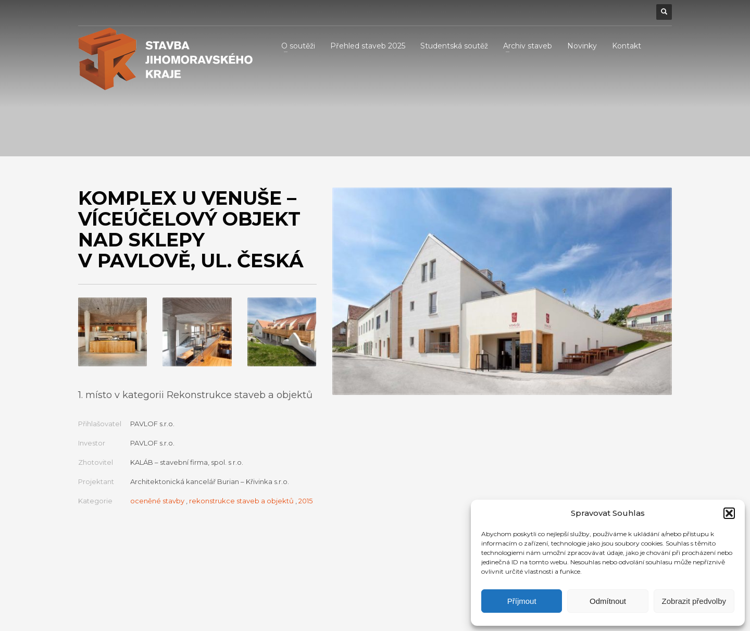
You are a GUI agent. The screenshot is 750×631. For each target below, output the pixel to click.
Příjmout (521, 601)
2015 (305, 501)
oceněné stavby (157, 501)
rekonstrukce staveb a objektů (241, 501)
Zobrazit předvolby (694, 601)
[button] (729, 513)
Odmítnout (608, 601)
